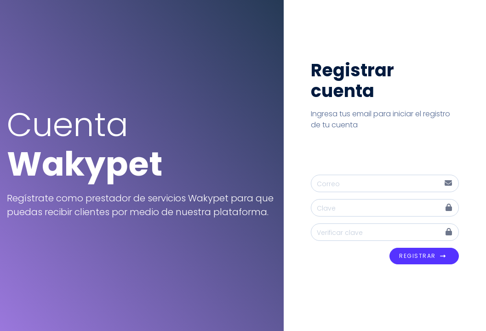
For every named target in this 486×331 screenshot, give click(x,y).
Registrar (422, 256)
